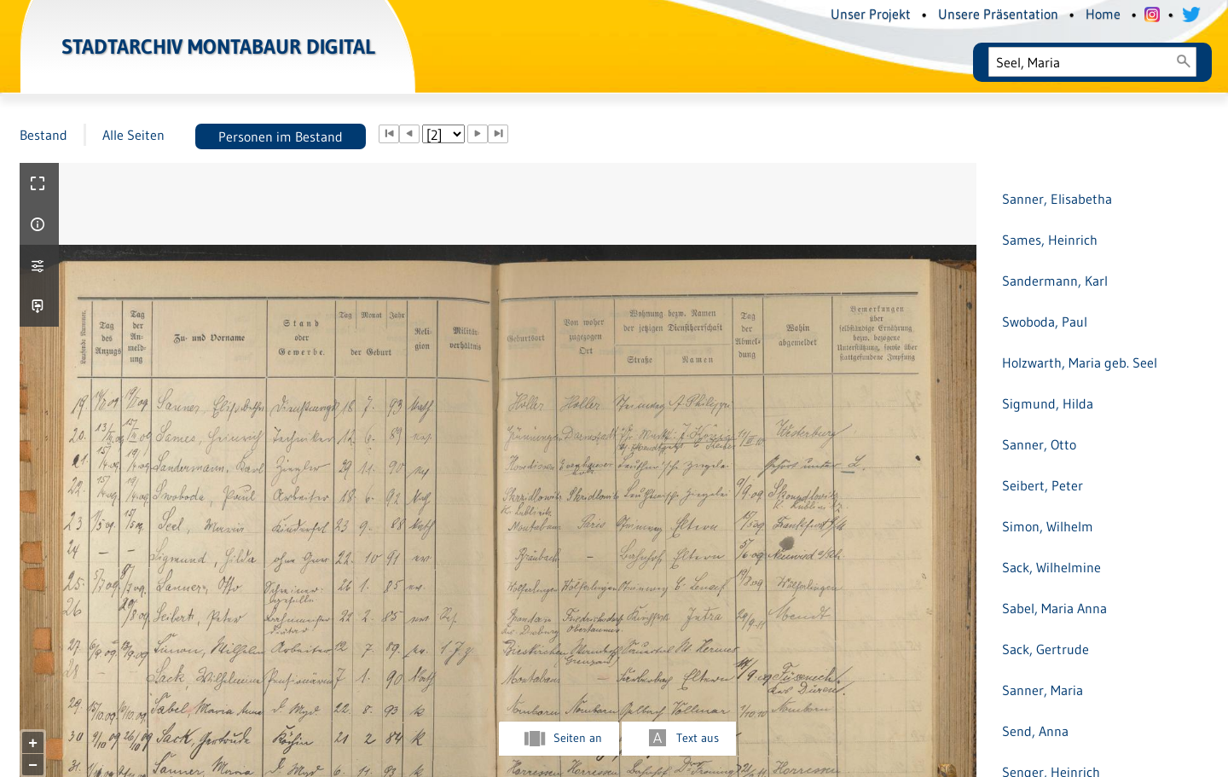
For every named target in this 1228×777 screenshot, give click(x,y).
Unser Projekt (871, 13)
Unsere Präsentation (998, 13)
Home (1103, 13)
